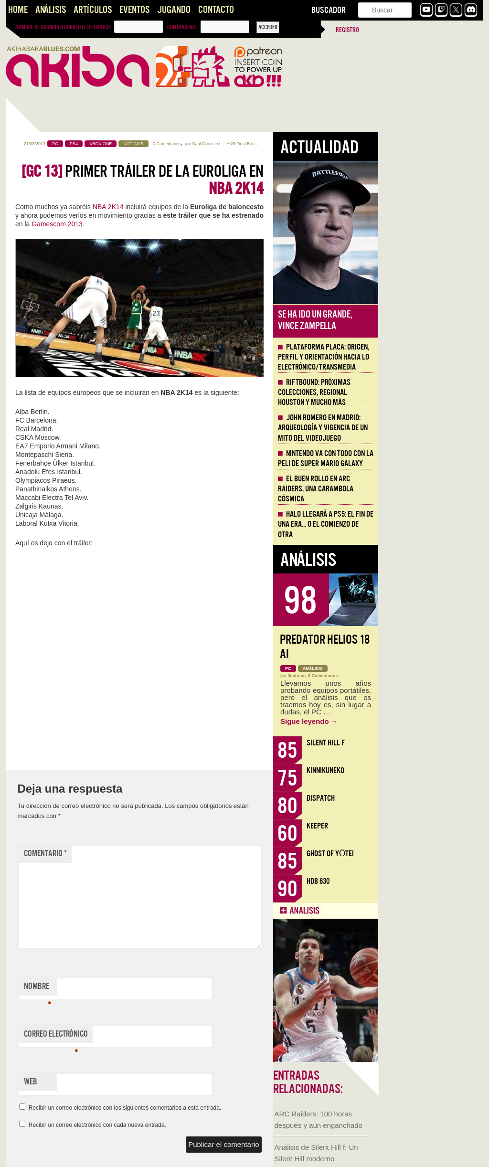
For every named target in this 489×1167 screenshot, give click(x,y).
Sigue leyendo (414, 721)
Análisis (50, 10)
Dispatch (426, 798)
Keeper (422, 825)
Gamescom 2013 (162, 224)
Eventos (134, 10)
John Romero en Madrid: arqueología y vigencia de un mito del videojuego (428, 428)
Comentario (150, 854)
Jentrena (402, 675)
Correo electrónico (161, 1036)
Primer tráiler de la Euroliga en (248, 180)
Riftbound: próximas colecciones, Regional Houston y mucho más (419, 392)
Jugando (174, 10)
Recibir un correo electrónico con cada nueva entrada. (202, 1125)
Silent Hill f (431, 742)
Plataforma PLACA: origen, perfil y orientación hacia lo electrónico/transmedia (428, 357)
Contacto (216, 10)
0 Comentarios (272, 143)
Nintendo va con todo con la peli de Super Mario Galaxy (430, 458)
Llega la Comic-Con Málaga (48, 552)
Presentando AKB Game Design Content (56, 667)
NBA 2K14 (213, 207)
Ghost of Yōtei (435, 853)
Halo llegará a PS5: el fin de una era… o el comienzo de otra (430, 524)
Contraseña (181, 27)
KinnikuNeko (430, 770)
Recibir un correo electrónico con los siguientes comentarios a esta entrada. (230, 1107)
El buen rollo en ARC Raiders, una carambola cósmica (420, 489)
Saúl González (311, 143)
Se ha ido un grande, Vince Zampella (420, 320)
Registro (347, 30)
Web (135, 1082)
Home (18, 10)
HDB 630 (423, 881)
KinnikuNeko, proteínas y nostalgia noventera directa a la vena (53, 371)
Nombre (142, 988)
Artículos (93, 10)
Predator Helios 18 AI (430, 646)
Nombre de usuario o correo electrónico (62, 27)
